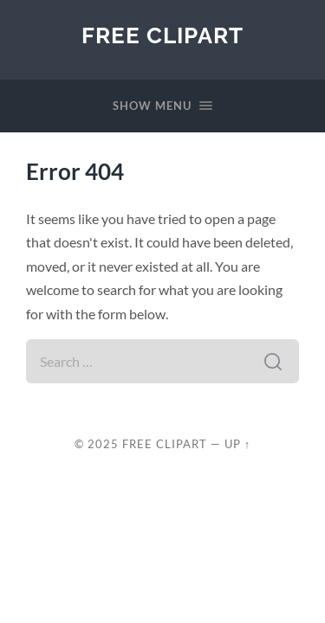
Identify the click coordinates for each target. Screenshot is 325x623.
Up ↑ (237, 444)
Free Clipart (162, 35)
